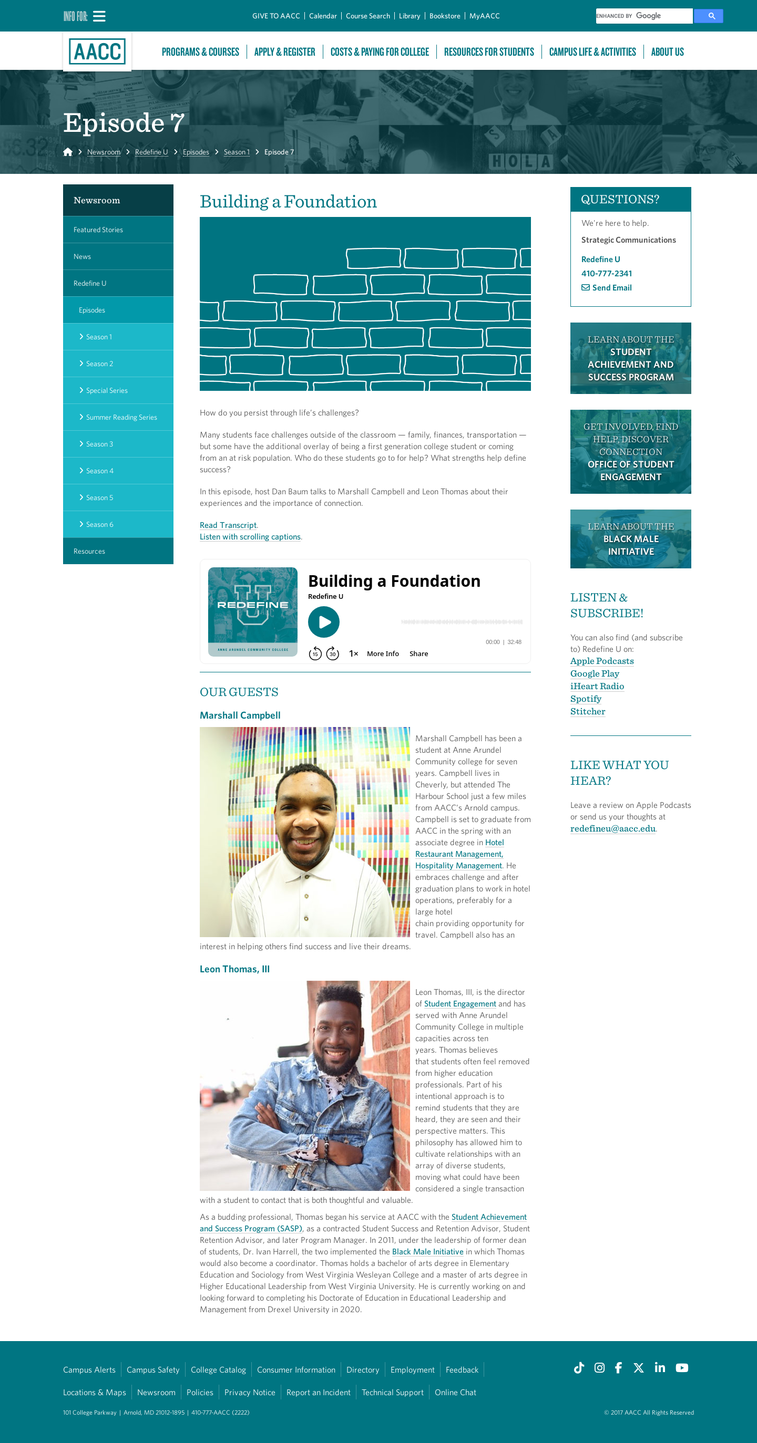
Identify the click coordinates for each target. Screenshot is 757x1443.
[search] (644, 16)
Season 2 (99, 363)
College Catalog (218, 1369)
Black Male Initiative (428, 1251)
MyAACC (484, 15)
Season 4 (100, 470)
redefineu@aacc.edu (613, 828)
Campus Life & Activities (592, 51)
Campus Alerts (89, 1369)
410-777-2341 (606, 273)
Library (410, 15)
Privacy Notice (249, 1392)
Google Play (594, 673)
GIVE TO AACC (276, 15)
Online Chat (455, 1392)
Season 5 (99, 497)
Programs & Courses (200, 51)
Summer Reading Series (121, 417)
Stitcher (588, 711)
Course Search (368, 15)
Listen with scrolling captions (250, 536)
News (82, 256)
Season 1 (237, 152)
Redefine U (151, 152)
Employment (413, 1369)
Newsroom (103, 152)
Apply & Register (284, 51)
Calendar (323, 15)
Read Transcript (228, 525)
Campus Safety (153, 1369)
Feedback (462, 1369)
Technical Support (393, 1392)
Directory (363, 1369)
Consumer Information (296, 1369)
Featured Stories (98, 229)
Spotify (585, 698)
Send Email (612, 287)
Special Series (107, 390)
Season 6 (100, 524)
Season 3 (99, 444)
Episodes (196, 152)
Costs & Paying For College (380, 51)
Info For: (76, 16)
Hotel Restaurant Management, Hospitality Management (459, 853)
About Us (667, 51)
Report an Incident (319, 1392)
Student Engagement (460, 1003)
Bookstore (445, 15)
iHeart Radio (597, 685)
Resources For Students (489, 51)
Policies (200, 1392)
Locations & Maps (94, 1392)
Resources (89, 551)
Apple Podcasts (602, 660)
